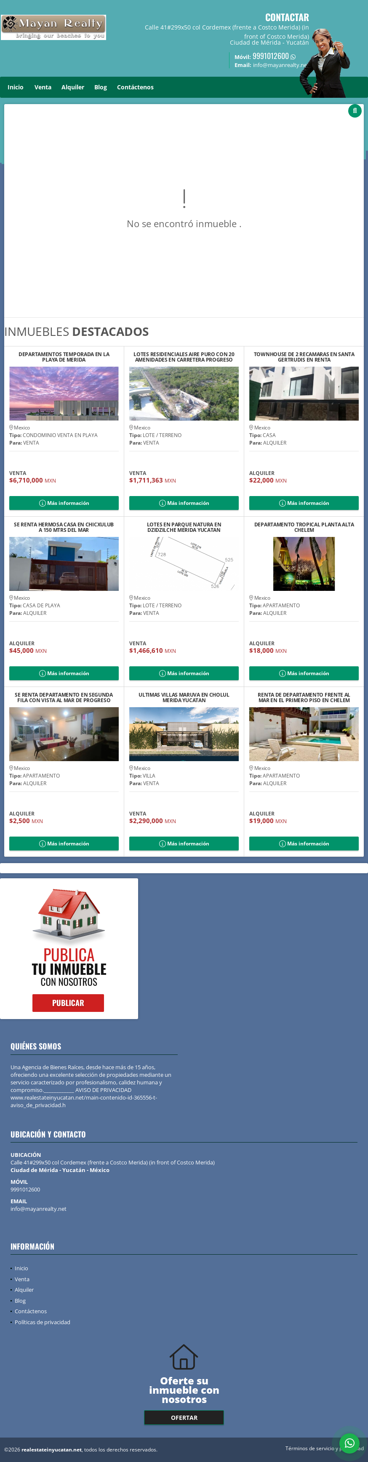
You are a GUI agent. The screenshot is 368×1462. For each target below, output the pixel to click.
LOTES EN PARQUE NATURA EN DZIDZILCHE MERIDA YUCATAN (184, 527)
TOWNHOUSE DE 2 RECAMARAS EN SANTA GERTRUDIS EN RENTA (304, 356)
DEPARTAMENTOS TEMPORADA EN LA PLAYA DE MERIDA (64, 356)
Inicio (16, 87)
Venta (43, 87)
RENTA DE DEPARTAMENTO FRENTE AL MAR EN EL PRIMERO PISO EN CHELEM (304, 697)
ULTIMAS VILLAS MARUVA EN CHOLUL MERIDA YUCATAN (184, 697)
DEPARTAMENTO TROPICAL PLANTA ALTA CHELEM (304, 527)
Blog (100, 87)
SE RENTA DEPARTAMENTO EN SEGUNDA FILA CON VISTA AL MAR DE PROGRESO (63, 697)
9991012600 (271, 55)
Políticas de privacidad (42, 1322)
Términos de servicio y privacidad (324, 1448)
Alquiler (72, 87)
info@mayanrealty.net (39, 1209)
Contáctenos (135, 87)
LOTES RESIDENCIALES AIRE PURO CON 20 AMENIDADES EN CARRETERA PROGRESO (183, 356)
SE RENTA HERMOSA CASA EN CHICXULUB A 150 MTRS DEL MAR (64, 527)
